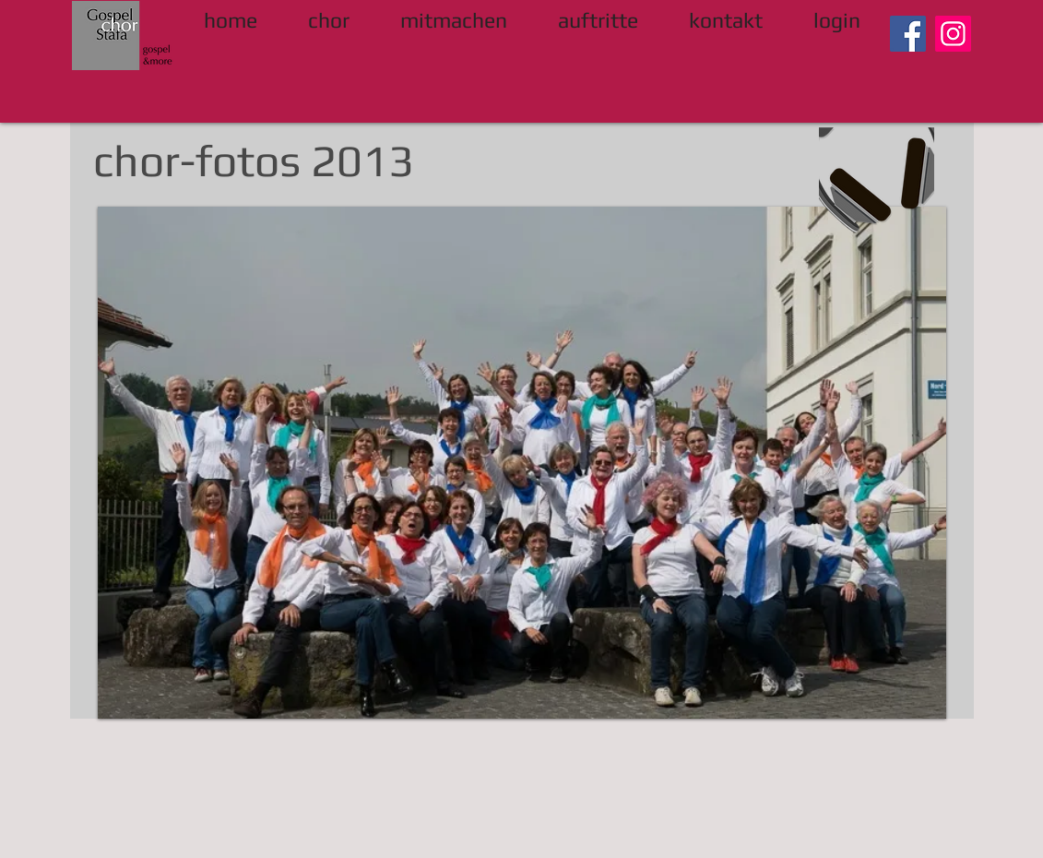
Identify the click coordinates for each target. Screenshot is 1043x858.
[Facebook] (908, 34)
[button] (522, 463)
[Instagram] (953, 34)
